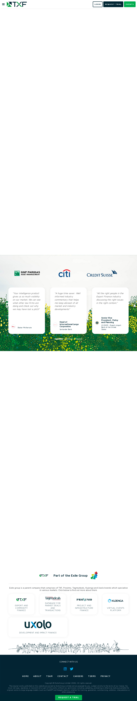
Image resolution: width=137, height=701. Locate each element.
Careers (78, 676)
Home (25, 676)
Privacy (105, 676)
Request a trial (68, 697)
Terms (92, 676)
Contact (63, 676)
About (37, 676)
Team (49, 676)
